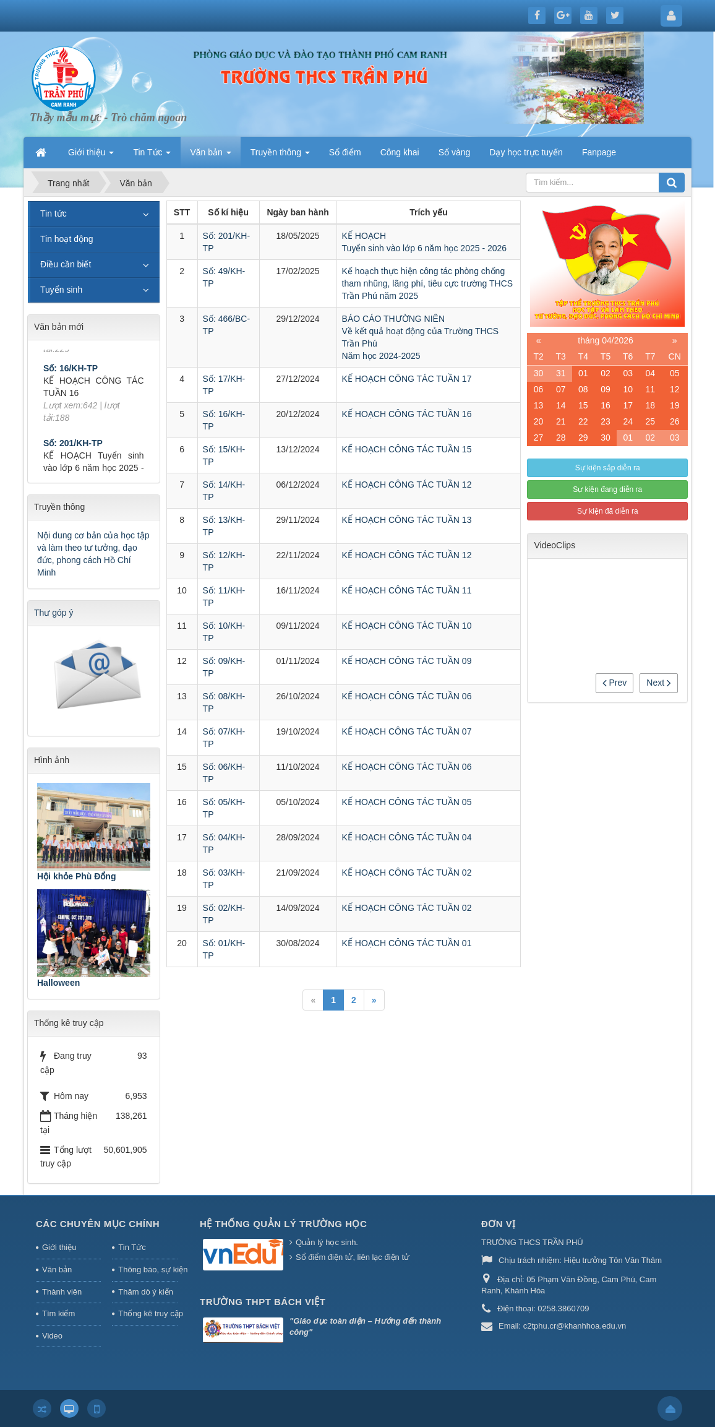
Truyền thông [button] (280, 156)
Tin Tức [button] (152, 156)
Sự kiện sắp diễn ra (607, 467)
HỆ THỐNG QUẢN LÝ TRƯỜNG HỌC (283, 1223)
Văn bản (57, 1269)
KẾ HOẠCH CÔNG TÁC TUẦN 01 (407, 943)
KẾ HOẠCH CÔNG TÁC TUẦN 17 (407, 379)
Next (658, 683)
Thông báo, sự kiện (148, 1269)
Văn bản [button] (210, 156)
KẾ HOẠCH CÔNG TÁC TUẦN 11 (407, 590)
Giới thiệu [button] (91, 156)
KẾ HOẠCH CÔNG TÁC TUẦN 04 (407, 837)
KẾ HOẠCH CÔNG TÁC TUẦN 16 (407, 414)
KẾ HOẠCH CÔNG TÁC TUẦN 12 (407, 484)
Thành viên (62, 1291)
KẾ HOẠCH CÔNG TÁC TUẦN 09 (407, 661)
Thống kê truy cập (148, 1313)
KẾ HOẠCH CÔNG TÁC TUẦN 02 (407, 872)
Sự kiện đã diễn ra (607, 511)
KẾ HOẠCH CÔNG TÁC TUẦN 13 (407, 520)
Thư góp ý (53, 613)
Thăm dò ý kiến (145, 1291)
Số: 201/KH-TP (73, 456)
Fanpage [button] (599, 152)
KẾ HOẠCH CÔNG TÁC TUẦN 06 (407, 696)
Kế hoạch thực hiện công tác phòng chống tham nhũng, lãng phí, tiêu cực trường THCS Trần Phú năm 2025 (427, 283)
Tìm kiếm (58, 1313)
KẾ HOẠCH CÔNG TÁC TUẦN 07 (407, 731)
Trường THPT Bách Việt (262, 1301)
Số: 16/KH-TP (70, 382)
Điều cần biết (65, 264)
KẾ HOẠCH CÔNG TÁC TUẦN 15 (407, 449)
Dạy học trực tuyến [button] (526, 152)
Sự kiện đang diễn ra (607, 489)
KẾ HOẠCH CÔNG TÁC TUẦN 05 (407, 802)
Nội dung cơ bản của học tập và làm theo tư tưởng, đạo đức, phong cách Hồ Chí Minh (93, 553)
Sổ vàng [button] (455, 152)
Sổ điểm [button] (345, 152)
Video (52, 1335)
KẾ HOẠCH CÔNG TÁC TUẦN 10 (407, 626)
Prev (614, 683)
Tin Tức (131, 1247)
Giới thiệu (59, 1247)
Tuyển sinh (61, 290)
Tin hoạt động (66, 239)
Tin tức (53, 213)
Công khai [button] (399, 152)
